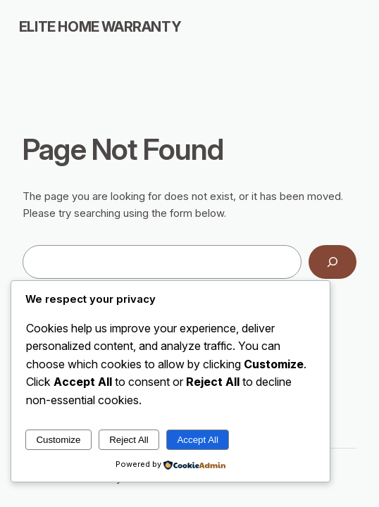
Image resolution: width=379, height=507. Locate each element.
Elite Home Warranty (100, 26)
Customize (58, 439)
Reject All (129, 439)
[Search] (332, 262)
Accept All (197, 439)
